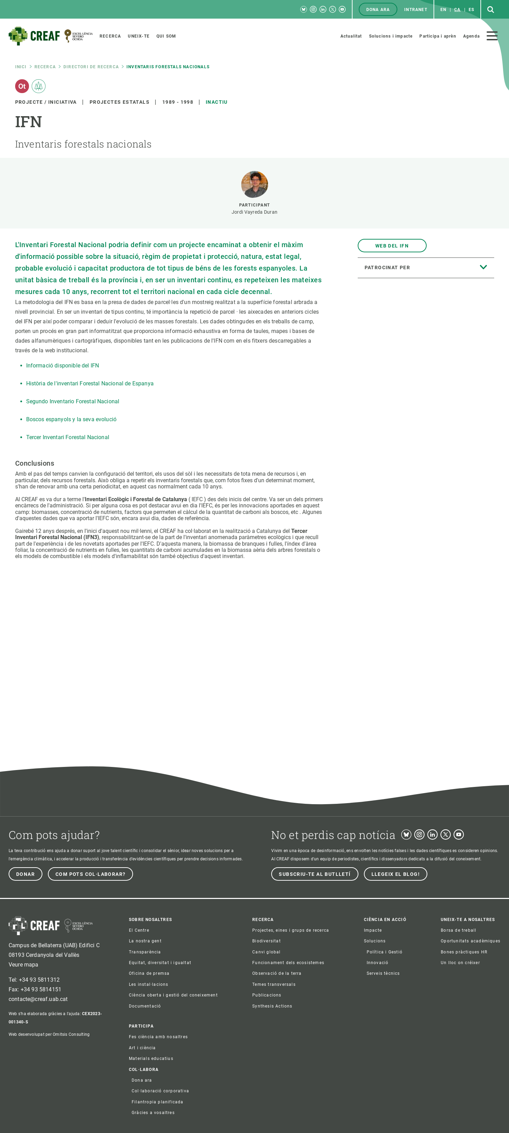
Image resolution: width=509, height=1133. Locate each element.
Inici (21, 66)
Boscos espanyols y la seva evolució (71, 419)
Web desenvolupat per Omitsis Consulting (49, 1034)
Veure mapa (24, 964)
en (443, 9)
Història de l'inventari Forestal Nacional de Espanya (90, 383)
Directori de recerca (91, 66)
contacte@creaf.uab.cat (38, 999)
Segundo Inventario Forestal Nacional (73, 401)
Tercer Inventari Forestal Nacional (67, 437)
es (471, 9)
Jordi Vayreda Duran (254, 212)
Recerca (45, 66)
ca (457, 9)
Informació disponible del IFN (62, 365)
